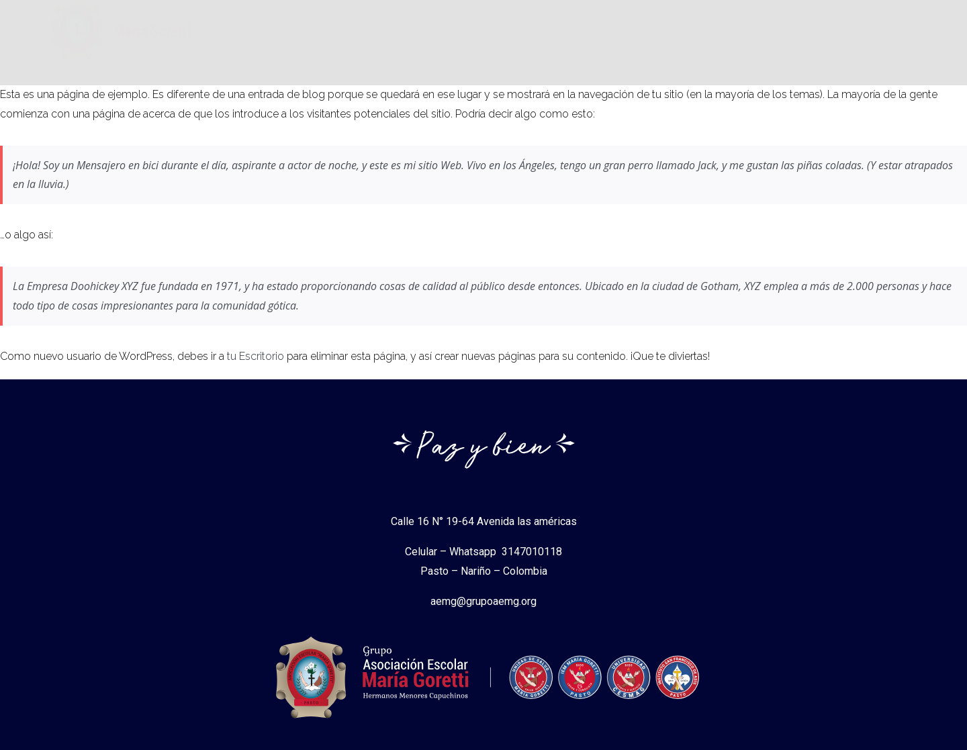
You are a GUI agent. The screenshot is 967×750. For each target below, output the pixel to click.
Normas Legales (608, 37)
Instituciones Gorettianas (473, 37)
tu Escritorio (255, 356)
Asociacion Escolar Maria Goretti (299, 37)
